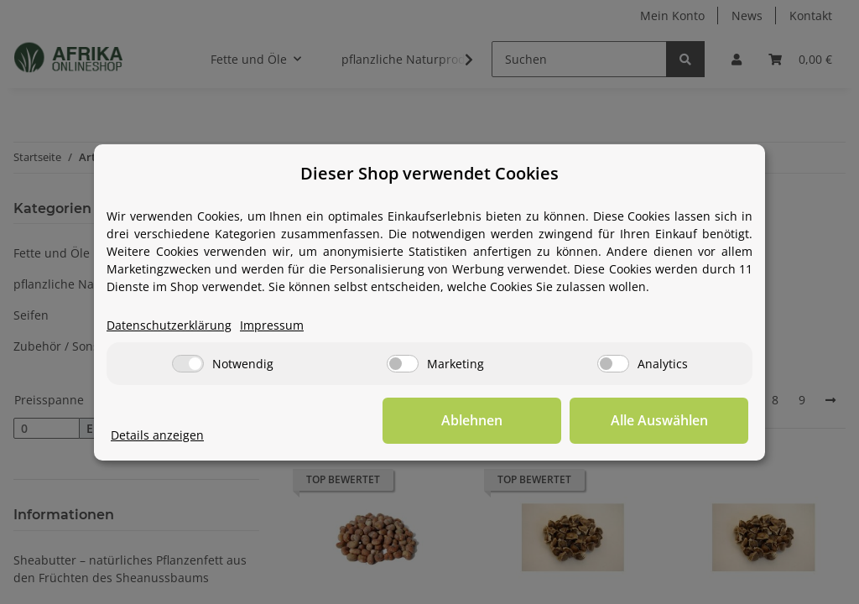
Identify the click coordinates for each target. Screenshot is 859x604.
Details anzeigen (157, 435)
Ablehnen (488, 420)
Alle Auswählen (664, 420)
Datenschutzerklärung (169, 325)
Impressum (272, 325)
